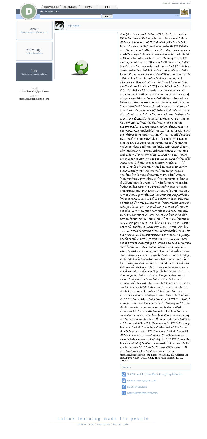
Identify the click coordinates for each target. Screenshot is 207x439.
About (34, 29)
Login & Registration (181, 3)
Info (34, 70)
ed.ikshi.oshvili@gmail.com (34, 91)
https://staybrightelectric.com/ (34, 98)
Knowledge (34, 50)
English (166, 3)
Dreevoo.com (51, 7)
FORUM (88, 7)
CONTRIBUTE (70, 7)
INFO (107, 7)
